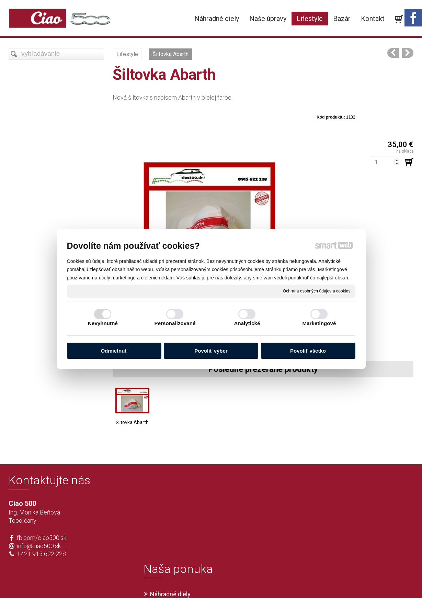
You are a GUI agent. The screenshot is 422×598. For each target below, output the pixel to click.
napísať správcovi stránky (191, 581)
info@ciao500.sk (39, 546)
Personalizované (175, 323)
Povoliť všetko (308, 351)
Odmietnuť (114, 351)
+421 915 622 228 (41, 553)
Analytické (247, 323)
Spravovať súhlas (313, 581)
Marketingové (319, 323)
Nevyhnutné (103, 323)
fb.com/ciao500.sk (41, 537)
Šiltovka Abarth (132, 422)
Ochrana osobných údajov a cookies (317, 291)
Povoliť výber (210, 351)
